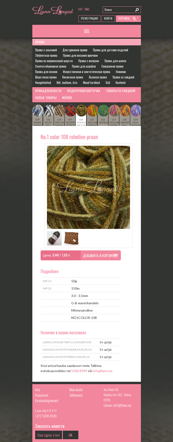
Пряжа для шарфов (84, 66)
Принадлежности (48, 90)
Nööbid (67, 97)
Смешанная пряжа (112, 66)
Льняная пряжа (98, 77)
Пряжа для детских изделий (110, 49)
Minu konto (76, 389)
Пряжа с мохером (88, 60)
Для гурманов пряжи (75, 49)
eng (87, 9)
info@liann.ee (103, 371)
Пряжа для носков (46, 71)
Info (37, 389)
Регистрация (89, 18)
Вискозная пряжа (72, 77)
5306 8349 (79, 371)
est (80, 9)
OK (70, 435)
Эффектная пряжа (46, 55)
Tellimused (75, 395)
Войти (108, 18)
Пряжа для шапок (115, 60)
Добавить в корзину (99, 255)
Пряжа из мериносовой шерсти (54, 60)
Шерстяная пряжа (46, 77)
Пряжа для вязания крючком (80, 55)
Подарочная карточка (83, 90)
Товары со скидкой (120, 90)
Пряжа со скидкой (123, 77)
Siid (107, 82)
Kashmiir (121, 82)
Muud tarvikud (91, 82)
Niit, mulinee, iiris (67, 82)
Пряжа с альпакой (46, 49)
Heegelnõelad (43, 82)
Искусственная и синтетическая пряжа (86, 71)
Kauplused (41, 395)
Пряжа (40, 41)
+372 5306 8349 (46, 415)
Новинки (121, 71)
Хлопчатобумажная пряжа (50, 66)
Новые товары (45, 97)
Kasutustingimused (46, 400)
